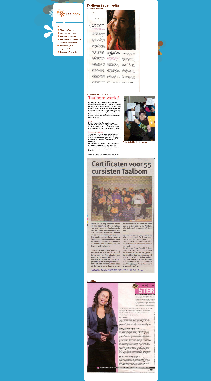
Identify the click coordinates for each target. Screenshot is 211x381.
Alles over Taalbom (67, 30)
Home (62, 27)
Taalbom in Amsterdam (69, 52)
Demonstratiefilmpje (68, 33)
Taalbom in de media (68, 36)
